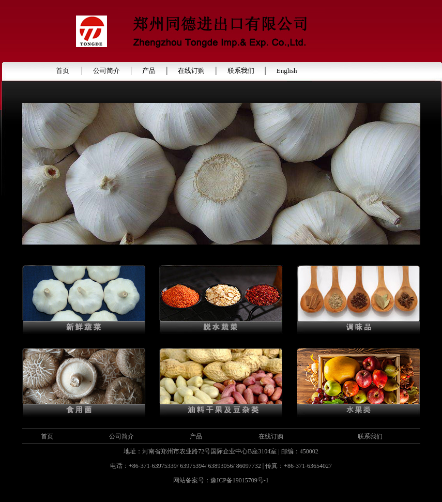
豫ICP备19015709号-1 (239, 480)
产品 (149, 70)
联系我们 (240, 70)
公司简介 (106, 70)
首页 (63, 70)
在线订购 (191, 70)
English (287, 70)
